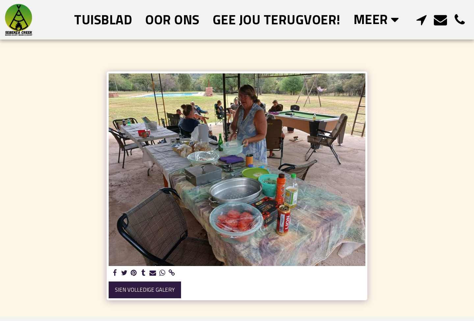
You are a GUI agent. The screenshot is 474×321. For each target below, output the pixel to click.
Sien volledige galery (145, 289)
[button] (421, 19)
